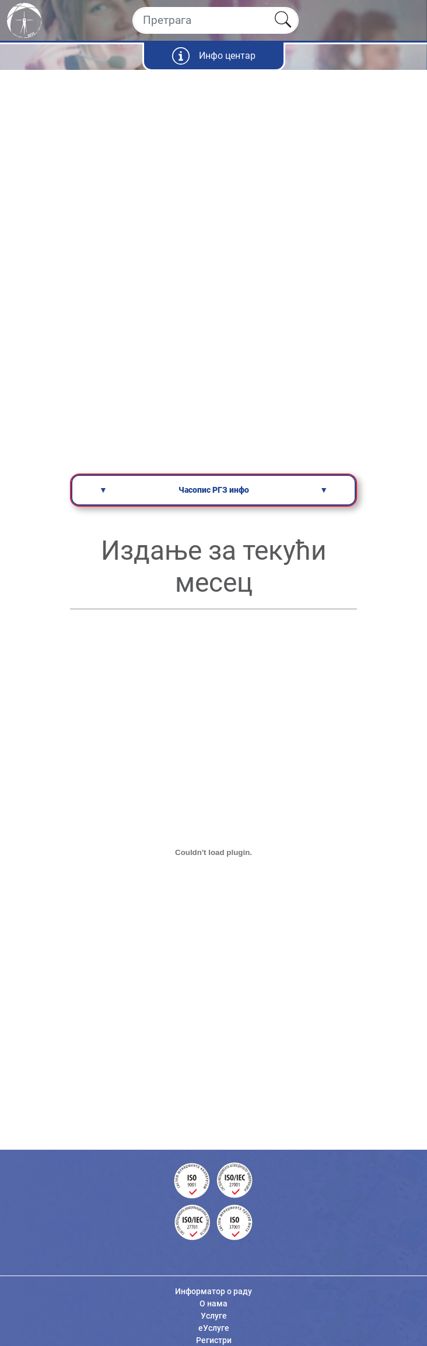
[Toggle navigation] (408, 20)
